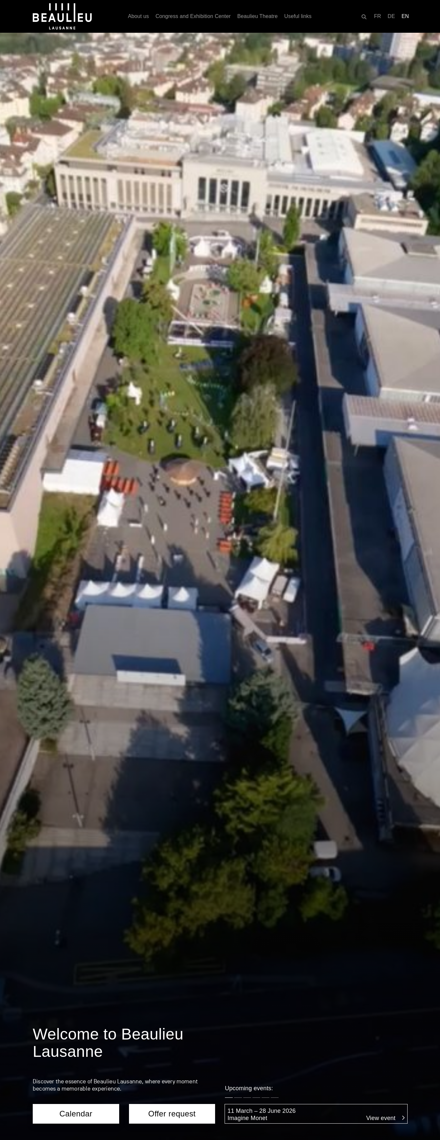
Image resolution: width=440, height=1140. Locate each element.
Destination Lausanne (62, 1100)
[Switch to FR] (377, 16)
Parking (43, 1069)
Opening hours (52, 1084)
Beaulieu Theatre (257, 16)
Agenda (299, 1069)
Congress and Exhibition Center (193, 16)
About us (138, 16)
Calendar (75, 209)
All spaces (174, 1081)
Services (63, 805)
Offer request (172, 209)
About (168, 1066)
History (298, 1084)
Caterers (136, 805)
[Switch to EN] (405, 16)
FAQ (208, 805)
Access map (49, 1054)
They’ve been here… (317, 1100)
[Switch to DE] (391, 16)
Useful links (297, 16)
